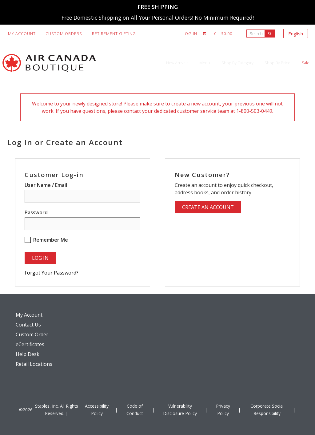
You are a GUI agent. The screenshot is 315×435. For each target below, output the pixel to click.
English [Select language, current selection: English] (295, 33)
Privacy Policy (223, 409)
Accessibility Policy (97, 409)
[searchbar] (270, 34)
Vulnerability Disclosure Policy (180, 409)
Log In (189, 33)
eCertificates (30, 344)
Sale (299, 62)
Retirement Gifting (114, 33)
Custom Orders (64, 33)
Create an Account (208, 207)
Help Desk (27, 354)
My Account (22, 33)
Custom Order (32, 334)
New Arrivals (118, 63)
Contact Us (28, 324)
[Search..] (257, 33)
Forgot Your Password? (51, 272)
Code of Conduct (134, 409)
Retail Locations (34, 364)
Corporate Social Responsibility (267, 409)
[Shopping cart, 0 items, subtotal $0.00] (217, 33)
